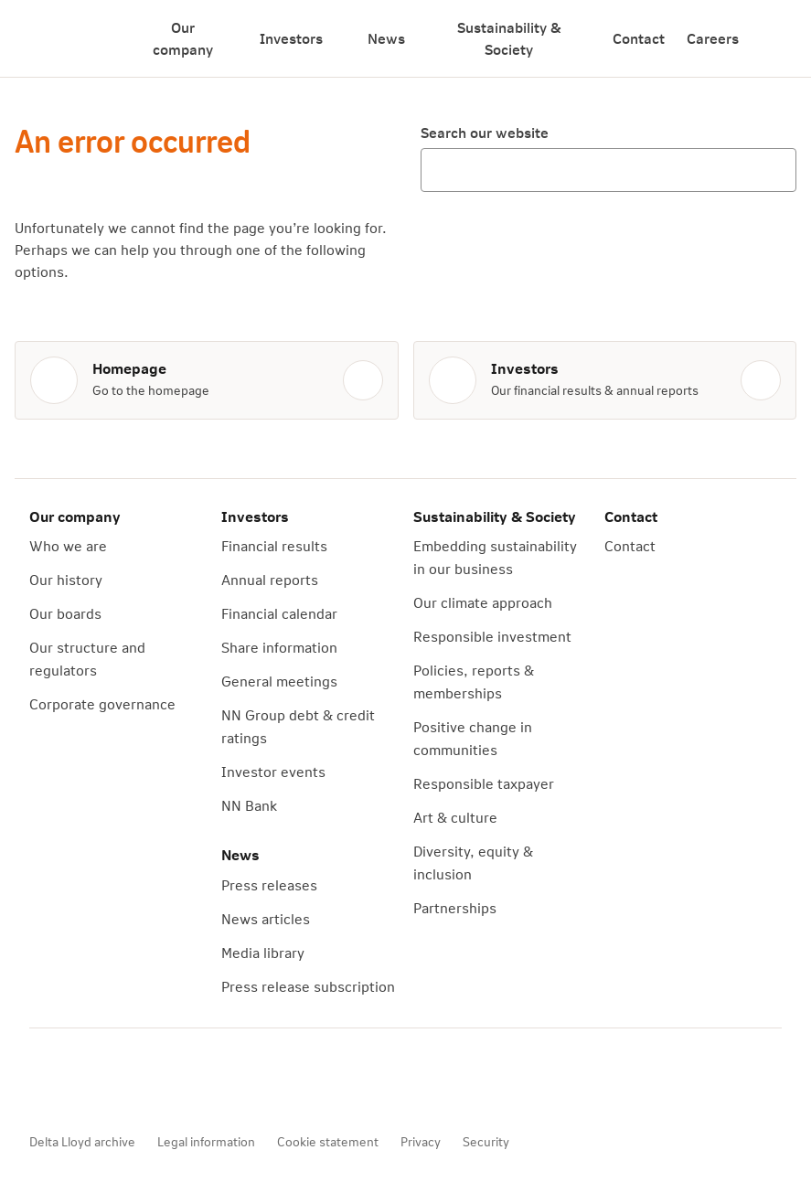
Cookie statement (328, 1141)
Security (486, 1141)
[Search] (774, 38)
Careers (713, 37)
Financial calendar (279, 613)
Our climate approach (482, 602)
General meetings (279, 680)
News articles (265, 918)
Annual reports (269, 579)
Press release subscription (308, 986)
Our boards (65, 613)
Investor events (273, 771)
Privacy (420, 1141)
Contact (639, 37)
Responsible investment (492, 635)
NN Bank (249, 805)
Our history (65, 579)
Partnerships (454, 907)
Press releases (269, 884)
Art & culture (455, 816)
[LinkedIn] (261, 1080)
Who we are (68, 545)
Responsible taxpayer (483, 783)
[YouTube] (159, 1080)
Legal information (206, 1141)
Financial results (274, 545)
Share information (279, 646)
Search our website (485, 132)
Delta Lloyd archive (82, 1141)
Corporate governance (102, 703)
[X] (210, 1080)
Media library (262, 952)
